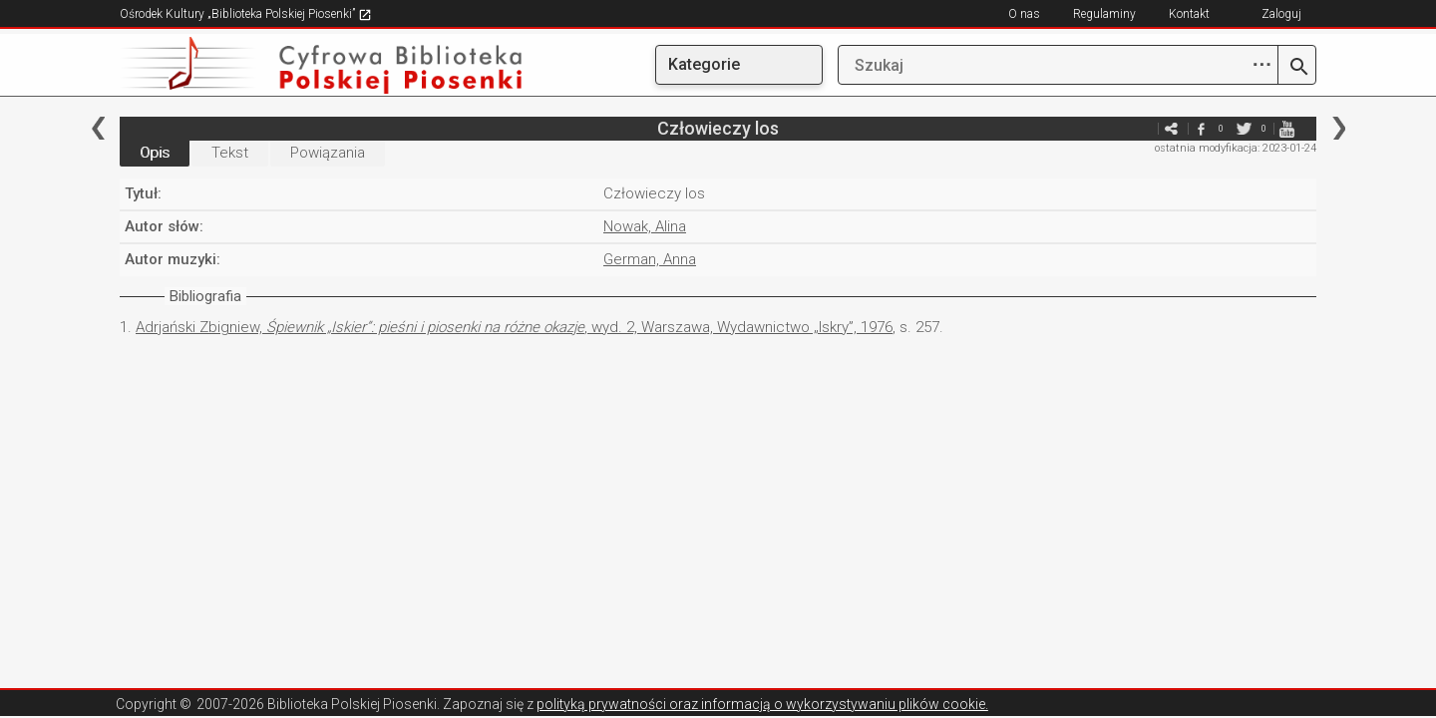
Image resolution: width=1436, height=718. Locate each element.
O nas (1024, 14)
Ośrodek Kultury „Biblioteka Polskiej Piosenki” (246, 14)
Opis (155, 153)
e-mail (1141, 128)
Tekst (229, 153)
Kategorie (704, 64)
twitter (1244, 128)
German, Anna (649, 259)
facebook (1201, 128)
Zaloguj (1281, 14)
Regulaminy (1104, 14)
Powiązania (327, 153)
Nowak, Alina (644, 226)
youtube (1286, 128)
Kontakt (1189, 14)
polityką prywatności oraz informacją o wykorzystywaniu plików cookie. (762, 704)
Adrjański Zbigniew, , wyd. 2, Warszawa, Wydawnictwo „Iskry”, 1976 (514, 327)
